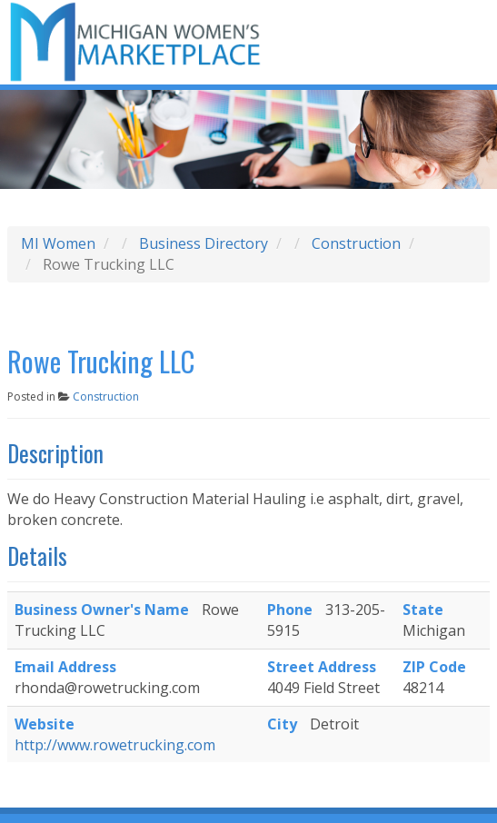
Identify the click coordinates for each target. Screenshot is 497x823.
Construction (356, 243)
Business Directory (203, 243)
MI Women (58, 243)
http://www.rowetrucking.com (115, 745)
